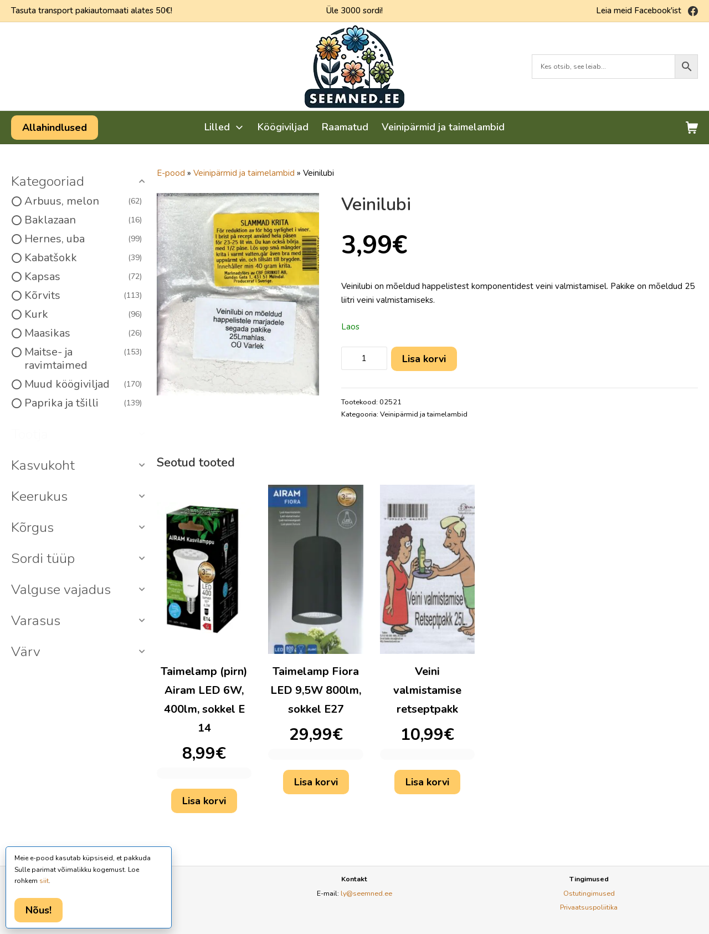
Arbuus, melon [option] (83, 201)
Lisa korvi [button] (204, 801)
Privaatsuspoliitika (589, 907)
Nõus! (38, 910)
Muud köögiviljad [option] (83, 384)
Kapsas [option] (83, 276)
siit (44, 880)
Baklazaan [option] (83, 220)
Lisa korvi (424, 359)
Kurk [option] (83, 314)
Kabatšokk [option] (83, 258)
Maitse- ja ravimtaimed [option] (83, 359)
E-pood (171, 173)
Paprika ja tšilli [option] (83, 403)
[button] (79, 182)
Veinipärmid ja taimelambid (244, 173)
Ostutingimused (589, 893)
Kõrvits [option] (83, 295)
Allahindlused (54, 127)
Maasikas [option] (83, 333)
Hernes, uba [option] (83, 239)
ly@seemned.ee (366, 893)
